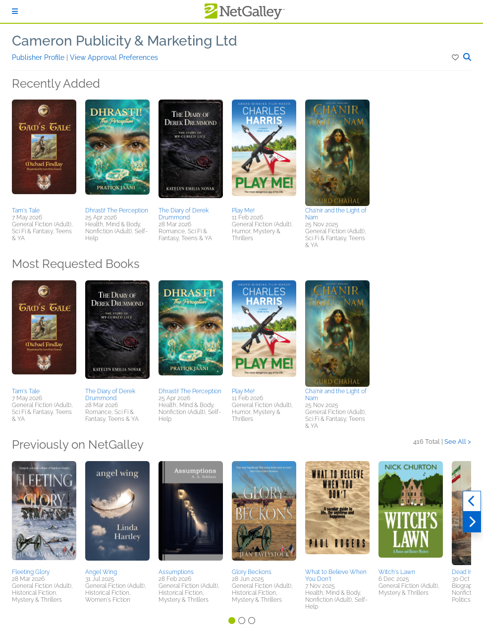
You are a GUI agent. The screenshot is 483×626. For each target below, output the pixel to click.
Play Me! (243, 210)
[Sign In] (15, 11)
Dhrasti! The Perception (116, 210)
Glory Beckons (251, 572)
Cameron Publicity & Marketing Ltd (124, 41)
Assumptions (176, 572)
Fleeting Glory (31, 572)
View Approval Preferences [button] (114, 57)
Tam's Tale (26, 210)
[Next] (472, 522)
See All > (457, 441)
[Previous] (472, 501)
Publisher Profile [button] (39, 57)
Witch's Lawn (396, 572)
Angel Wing (101, 572)
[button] (456, 57)
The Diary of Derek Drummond (184, 214)
